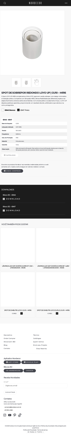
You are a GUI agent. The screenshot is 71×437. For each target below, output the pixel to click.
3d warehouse (13, 370)
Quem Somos (38, 342)
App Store (12, 362)
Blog (5, 345)
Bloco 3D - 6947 (33, 209)
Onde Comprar (12, 171)
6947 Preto (23, 110)
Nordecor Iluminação (15, 426)
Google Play (31, 362)
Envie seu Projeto (40, 345)
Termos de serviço (42, 430)
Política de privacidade (47, 426)
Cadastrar (10, 392)
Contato (7, 348)
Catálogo (10, 155)
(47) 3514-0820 (8, 410)
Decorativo (8, 335)
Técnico (36, 335)
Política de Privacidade (29, 430)
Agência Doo (36, 426)
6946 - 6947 (7, 120)
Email (6, 382)
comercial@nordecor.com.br (12, 407)
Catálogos (37, 338)
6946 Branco (8, 110)
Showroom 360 (9, 342)
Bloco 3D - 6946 (33, 197)
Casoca (29, 370)
